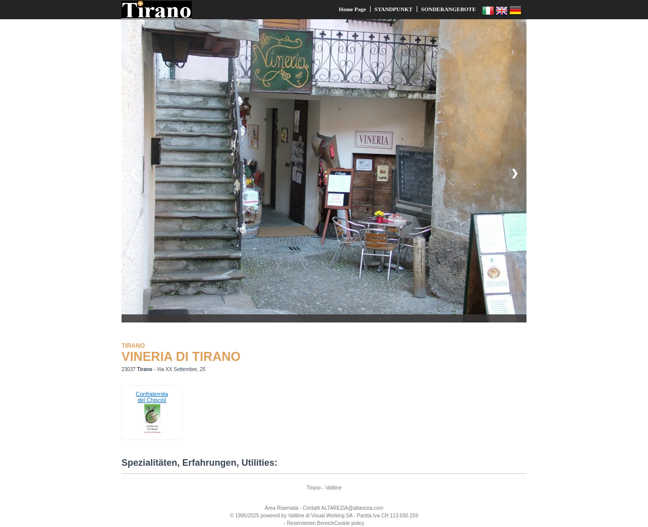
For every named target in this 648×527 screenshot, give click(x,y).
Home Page (352, 9)
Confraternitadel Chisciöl (152, 397)
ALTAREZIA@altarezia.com (352, 508)
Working (335, 515)
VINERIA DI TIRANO (181, 356)
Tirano (314, 488)
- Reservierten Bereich (309, 523)
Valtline (333, 488)
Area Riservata (281, 508)
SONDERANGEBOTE (448, 9)
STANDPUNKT (394, 9)
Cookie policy (349, 523)
